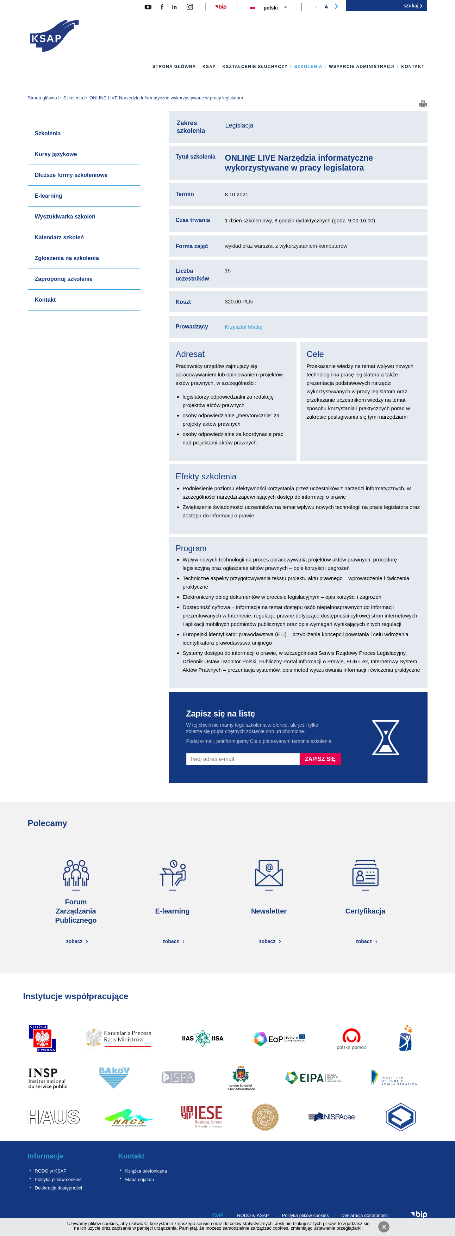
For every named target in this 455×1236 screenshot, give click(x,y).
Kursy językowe (56, 154)
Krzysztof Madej (244, 327)
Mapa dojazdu (139, 1179)
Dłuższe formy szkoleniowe (71, 175)
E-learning (48, 196)
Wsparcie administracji (362, 66)
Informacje (45, 1156)
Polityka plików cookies (58, 1179)
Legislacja (239, 125)
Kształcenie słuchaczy (255, 66)
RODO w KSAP (51, 1171)
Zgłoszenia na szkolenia (67, 258)
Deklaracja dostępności (58, 1188)
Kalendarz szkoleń (59, 237)
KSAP (209, 66)
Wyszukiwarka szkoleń (65, 217)
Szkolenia (308, 66)
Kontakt (412, 66)
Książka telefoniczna (146, 1171)
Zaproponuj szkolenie (64, 279)
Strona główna (174, 66)
